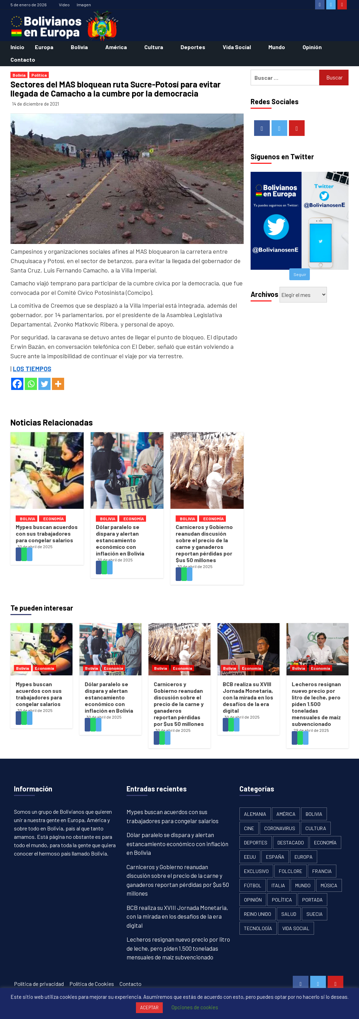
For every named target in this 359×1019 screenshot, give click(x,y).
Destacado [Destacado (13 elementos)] (290, 842)
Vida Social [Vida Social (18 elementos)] (296, 928)
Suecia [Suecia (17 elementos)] (314, 914)
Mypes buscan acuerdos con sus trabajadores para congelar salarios (47, 533)
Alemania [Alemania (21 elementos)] (255, 814)
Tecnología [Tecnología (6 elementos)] (258, 928)
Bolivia (79, 47)
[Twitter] (44, 384)
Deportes (193, 47)
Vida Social (237, 47)
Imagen (84, 4)
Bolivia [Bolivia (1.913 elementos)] (314, 814)
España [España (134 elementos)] (275, 857)
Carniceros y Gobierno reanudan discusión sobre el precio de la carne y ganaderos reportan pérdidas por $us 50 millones (204, 543)
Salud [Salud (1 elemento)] (288, 914)
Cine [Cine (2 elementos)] (249, 828)
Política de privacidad (39, 983)
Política (39, 74)
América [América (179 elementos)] (286, 814)
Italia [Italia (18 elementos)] (278, 885)
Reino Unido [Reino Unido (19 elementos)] (257, 914)
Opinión (312, 47)
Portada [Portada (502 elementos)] (312, 900)
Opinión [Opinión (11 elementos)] (253, 900)
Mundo (276, 47)
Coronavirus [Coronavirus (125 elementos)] (279, 828)
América (116, 47)
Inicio (17, 47)
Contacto (22, 59)
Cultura (153, 47)
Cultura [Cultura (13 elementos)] (315, 828)
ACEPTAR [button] (149, 1007)
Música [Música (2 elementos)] (329, 885)
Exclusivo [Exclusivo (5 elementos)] (256, 871)
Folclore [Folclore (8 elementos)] (290, 871)
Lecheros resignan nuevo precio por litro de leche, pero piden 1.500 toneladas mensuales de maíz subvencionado (316, 704)
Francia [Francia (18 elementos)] (322, 871)
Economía (53, 518)
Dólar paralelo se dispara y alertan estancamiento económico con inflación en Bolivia (120, 540)
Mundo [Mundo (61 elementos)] (303, 885)
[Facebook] (17, 384)
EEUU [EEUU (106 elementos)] (250, 857)
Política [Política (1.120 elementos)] (282, 900)
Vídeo (64, 4)
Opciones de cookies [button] (194, 1007)
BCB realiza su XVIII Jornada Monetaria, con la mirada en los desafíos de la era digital (248, 697)
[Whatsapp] (31, 384)
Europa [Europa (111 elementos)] (304, 857)
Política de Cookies (91, 983)
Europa (44, 47)
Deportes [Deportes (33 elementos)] (255, 842)
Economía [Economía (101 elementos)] (325, 842)
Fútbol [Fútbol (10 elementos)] (252, 885)
